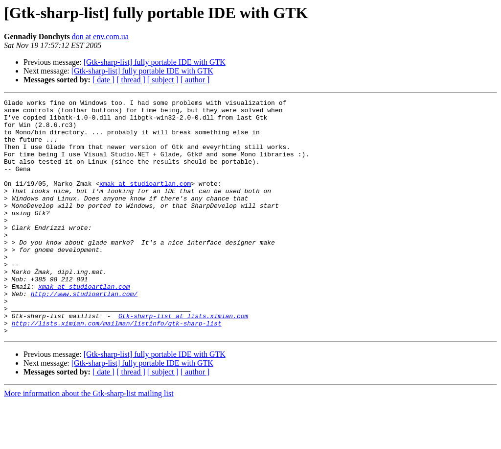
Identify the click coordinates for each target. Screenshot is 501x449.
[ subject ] (163, 79)
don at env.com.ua (100, 36)
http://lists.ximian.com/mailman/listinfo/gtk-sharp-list (117, 368)
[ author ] (195, 79)
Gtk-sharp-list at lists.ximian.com (183, 359)
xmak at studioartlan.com (145, 201)
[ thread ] (130, 79)
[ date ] (103, 79)
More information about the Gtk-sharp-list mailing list (89, 440)
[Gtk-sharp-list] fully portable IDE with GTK (155, 62)
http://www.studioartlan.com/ (84, 333)
